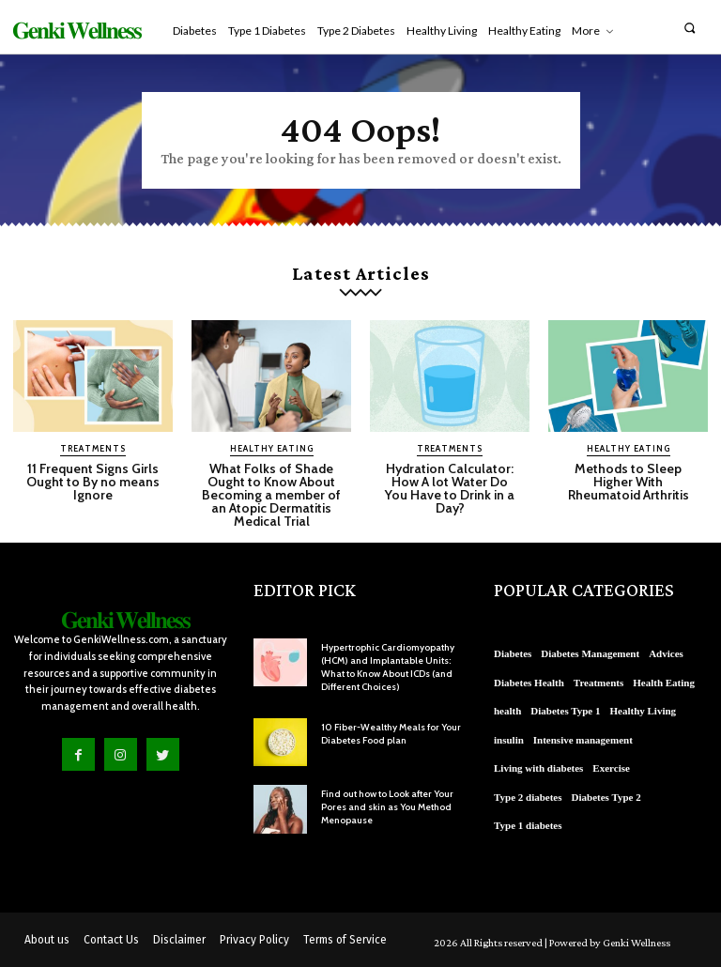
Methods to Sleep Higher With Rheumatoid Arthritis (628, 481)
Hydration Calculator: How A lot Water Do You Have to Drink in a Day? (449, 488)
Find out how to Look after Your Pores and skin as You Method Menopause (387, 807)
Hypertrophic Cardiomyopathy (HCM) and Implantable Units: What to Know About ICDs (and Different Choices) (387, 667)
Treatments (93, 448)
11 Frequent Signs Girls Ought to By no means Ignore (93, 481)
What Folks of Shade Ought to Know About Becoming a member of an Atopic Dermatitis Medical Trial (271, 495)
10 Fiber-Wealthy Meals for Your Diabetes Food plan (391, 733)
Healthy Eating (272, 448)
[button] (689, 27)
